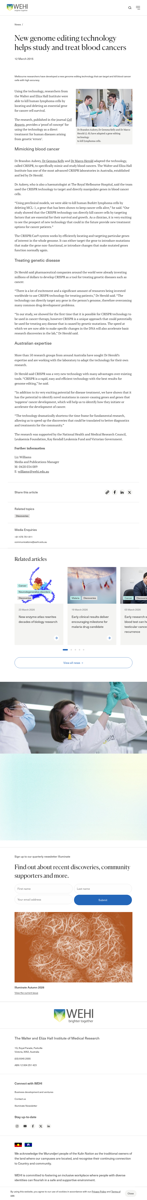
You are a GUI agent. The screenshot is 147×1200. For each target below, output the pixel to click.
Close (131, 1193)
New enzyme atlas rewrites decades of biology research (38, 619)
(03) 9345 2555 (23, 1058)
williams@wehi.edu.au (33, 471)
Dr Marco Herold (82, 161)
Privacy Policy (99, 1191)
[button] (138, 7)
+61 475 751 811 (24, 537)
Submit (103, 900)
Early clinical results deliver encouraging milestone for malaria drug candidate (90, 621)
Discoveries (22, 516)
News (18, 24)
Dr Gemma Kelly (53, 161)
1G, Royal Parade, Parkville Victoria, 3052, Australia (28, 1050)
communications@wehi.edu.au (31, 542)
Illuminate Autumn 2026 (29, 987)
